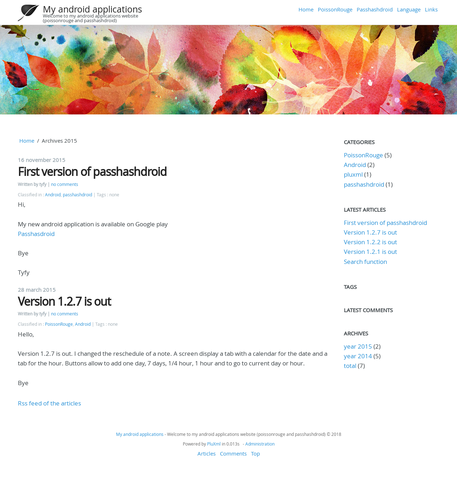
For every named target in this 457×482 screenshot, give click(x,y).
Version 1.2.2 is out (370, 242)
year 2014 (358, 356)
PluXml (214, 444)
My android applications (92, 9)
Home (305, 9)
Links (431, 9)
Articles (206, 453)
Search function (365, 261)
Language (409, 9)
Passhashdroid (375, 9)
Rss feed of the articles (49, 403)
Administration (260, 444)
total (351, 366)
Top (255, 453)
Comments (233, 453)
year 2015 (358, 346)
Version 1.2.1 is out (370, 251)
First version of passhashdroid (92, 171)
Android (53, 194)
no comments (64, 184)
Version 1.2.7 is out (64, 301)
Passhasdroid (36, 234)
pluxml (353, 174)
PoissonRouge (335, 9)
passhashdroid (77, 194)
